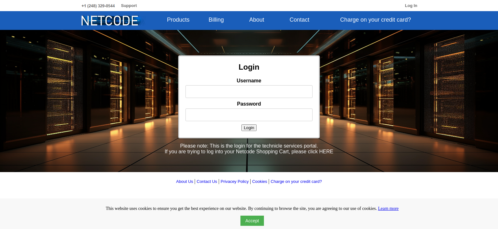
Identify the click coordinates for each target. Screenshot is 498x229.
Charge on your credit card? (375, 20)
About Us (184, 181)
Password (249, 104)
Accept (252, 220)
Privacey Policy (235, 181)
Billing (216, 20)
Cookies (259, 181)
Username (249, 80)
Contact (299, 20)
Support (129, 5)
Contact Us (207, 181)
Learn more (388, 208)
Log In (411, 5)
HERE (326, 151)
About (256, 20)
